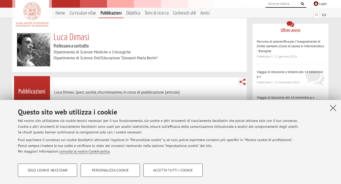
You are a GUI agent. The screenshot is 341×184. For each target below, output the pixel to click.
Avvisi (205, 13)
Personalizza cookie (110, 170)
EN (324, 15)
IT (316, 15)
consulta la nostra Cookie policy (84, 151)
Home (60, 13)
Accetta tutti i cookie (173, 170)
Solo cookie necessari (48, 170)
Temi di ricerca (156, 13)
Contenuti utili (184, 13)
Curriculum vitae (83, 13)
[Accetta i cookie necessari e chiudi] (333, 108)
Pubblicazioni (111, 13)
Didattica (133, 13)
